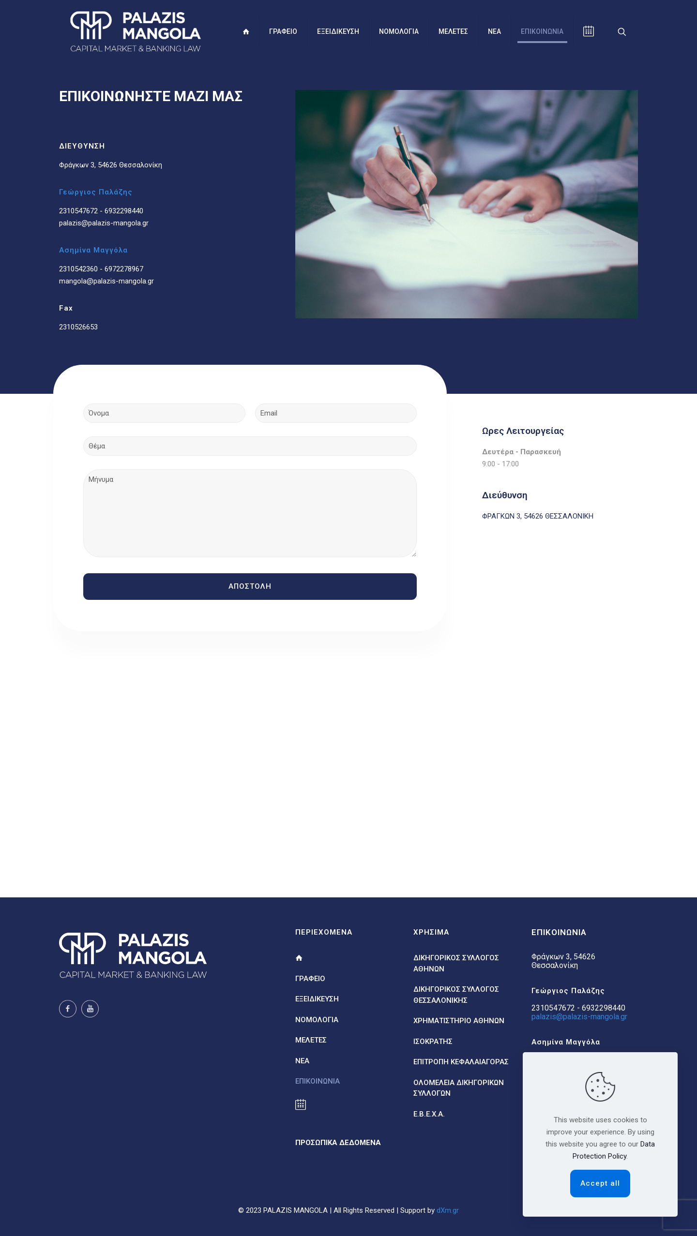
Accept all (600, 1183)
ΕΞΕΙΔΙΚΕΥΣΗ (317, 999)
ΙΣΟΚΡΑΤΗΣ (433, 1041)
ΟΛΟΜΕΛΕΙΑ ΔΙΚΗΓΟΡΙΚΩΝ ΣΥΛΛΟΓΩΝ (458, 1088)
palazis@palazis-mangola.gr (104, 223)
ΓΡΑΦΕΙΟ (310, 978)
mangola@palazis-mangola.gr (106, 281)
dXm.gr (448, 1210)
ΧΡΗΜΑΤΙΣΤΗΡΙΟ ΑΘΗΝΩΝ (458, 1020)
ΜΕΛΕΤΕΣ (311, 1040)
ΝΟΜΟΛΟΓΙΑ (316, 1019)
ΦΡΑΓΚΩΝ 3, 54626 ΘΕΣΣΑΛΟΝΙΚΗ (537, 516)
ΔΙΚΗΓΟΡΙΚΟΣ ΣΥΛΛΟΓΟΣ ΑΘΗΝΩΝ (456, 963)
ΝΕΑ (302, 1061)
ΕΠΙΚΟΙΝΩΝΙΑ (317, 1081)
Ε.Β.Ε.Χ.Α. (429, 1114)
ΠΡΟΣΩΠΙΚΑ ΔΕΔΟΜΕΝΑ (338, 1142)
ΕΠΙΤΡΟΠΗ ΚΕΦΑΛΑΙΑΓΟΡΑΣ (461, 1061)
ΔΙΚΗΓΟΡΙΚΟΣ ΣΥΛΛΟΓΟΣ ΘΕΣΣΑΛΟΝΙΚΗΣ (456, 995)
